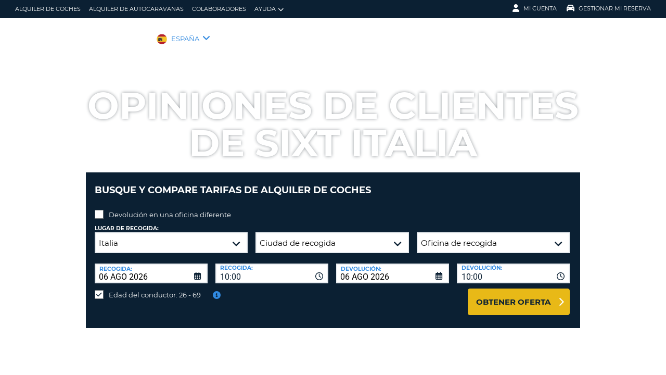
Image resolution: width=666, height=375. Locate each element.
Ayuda (269, 9)
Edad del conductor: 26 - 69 (155, 287)
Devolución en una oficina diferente (170, 207)
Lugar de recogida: (127, 220)
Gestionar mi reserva (609, 8)
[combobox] (271, 265)
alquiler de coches (48, 8)
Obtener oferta (513, 294)
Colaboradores (219, 8)
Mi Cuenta (535, 8)
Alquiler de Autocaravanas (136, 8)
